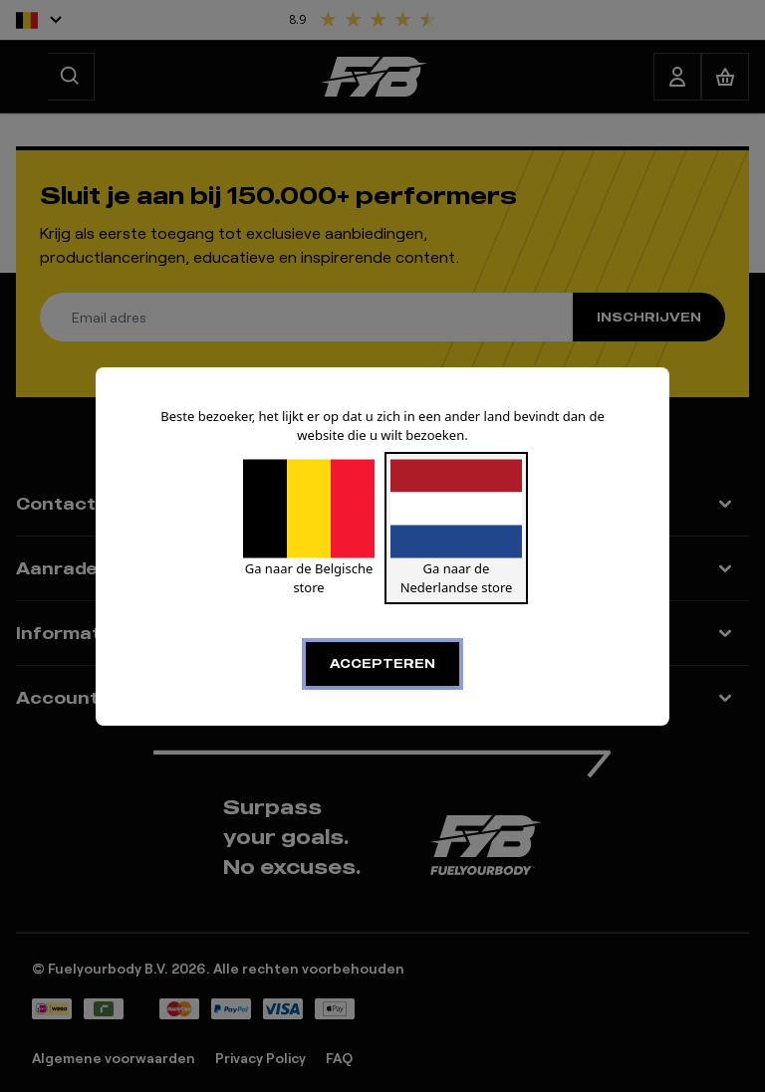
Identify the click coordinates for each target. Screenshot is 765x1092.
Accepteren (382, 663)
